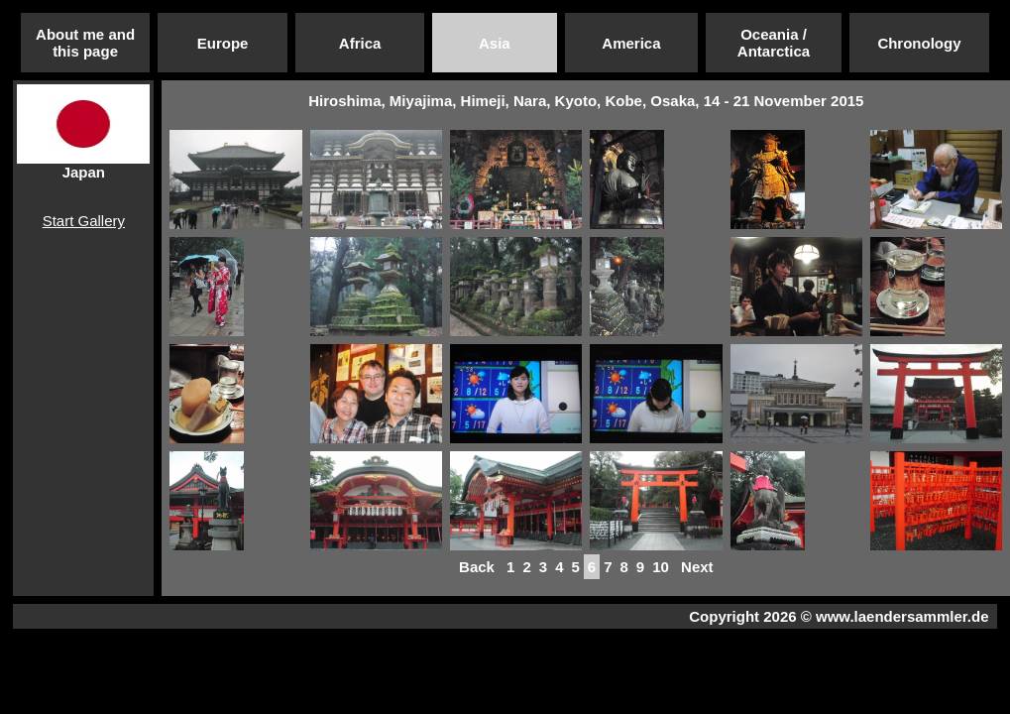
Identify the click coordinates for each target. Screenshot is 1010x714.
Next (697, 566)
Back (477, 566)
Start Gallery (84, 220)
